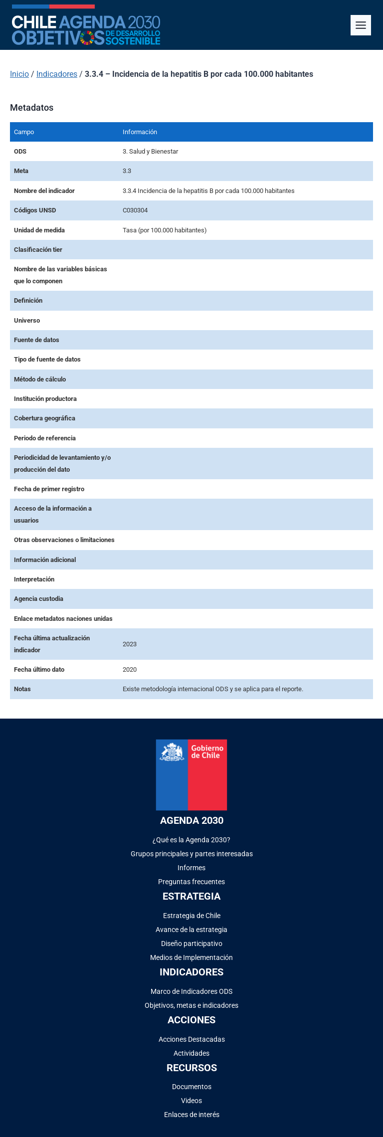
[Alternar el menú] (361, 25)
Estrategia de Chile (191, 916)
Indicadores (56, 74)
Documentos (191, 1087)
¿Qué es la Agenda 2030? (191, 840)
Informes (191, 868)
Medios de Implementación (191, 957)
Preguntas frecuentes (191, 882)
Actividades (191, 1053)
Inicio (19, 74)
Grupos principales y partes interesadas (192, 854)
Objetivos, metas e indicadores (191, 1005)
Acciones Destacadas (192, 1039)
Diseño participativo (191, 944)
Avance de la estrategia (191, 930)
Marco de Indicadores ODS (191, 991)
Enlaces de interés (191, 1115)
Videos (191, 1101)
